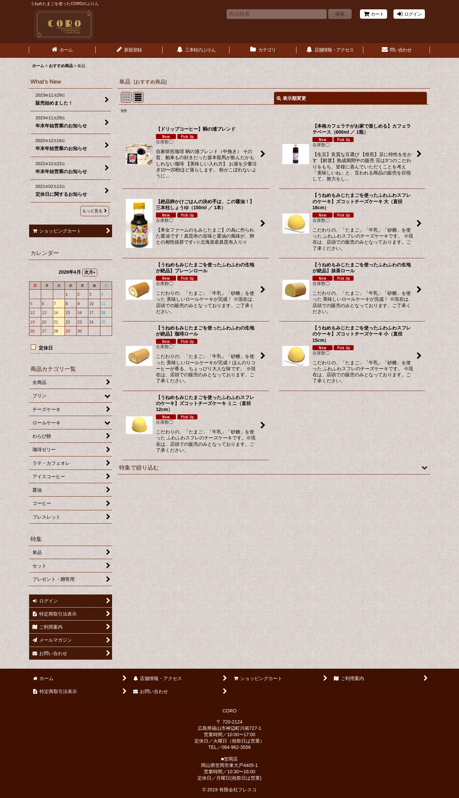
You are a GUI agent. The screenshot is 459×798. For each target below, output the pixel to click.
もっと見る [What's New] (94, 211)
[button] (273, 467)
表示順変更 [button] (291, 98)
